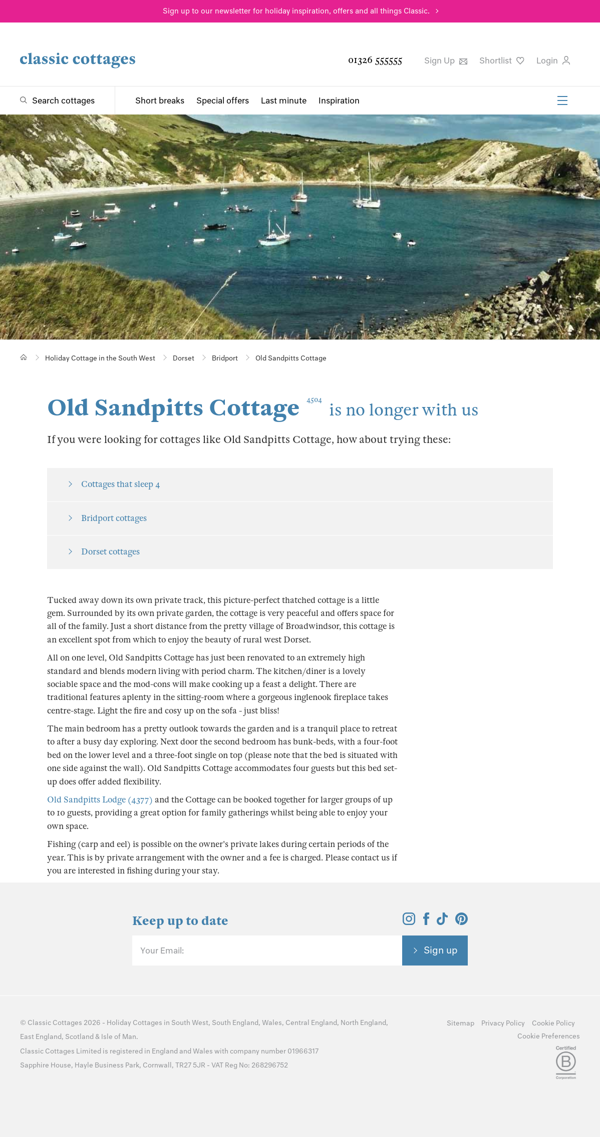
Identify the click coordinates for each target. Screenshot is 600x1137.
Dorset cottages (110, 551)
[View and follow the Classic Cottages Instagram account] (409, 922)
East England (41, 1036)
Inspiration (339, 101)
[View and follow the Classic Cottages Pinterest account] (461, 922)
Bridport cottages (114, 518)
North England (363, 1022)
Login (553, 61)
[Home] (24, 357)
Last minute (284, 101)
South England (235, 1022)
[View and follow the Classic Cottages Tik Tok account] (442, 922)
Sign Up (445, 61)
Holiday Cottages (134, 1022)
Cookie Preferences (548, 1036)
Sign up (441, 950)
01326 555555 (375, 60)
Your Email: (162, 951)
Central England (311, 1022)
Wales (272, 1022)
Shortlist (501, 61)
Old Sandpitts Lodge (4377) (100, 799)
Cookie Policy (553, 1023)
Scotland (79, 1036)
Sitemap (460, 1023)
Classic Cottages (55, 1022)
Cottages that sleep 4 (120, 484)
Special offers (222, 101)
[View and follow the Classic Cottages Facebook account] (426, 922)
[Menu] (562, 100)
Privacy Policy (503, 1023)
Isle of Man (118, 1036)
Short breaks (159, 101)
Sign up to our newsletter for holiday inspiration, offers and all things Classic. (296, 11)
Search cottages (63, 101)
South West (189, 1022)
